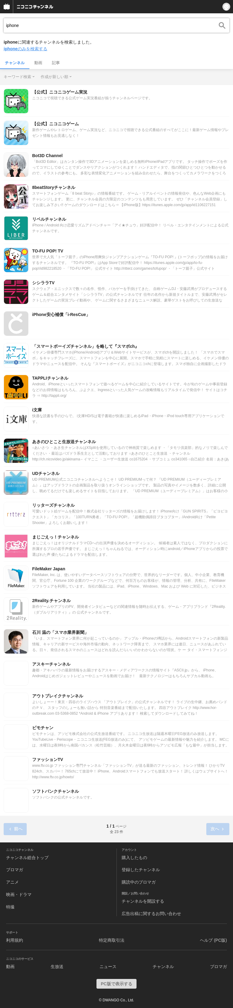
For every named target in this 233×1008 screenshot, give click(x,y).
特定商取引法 (111, 940)
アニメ (12, 882)
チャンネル (15, 63)
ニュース (108, 966)
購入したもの (134, 857)
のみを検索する (25, 48)
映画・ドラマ (19, 894)
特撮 (10, 906)
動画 (38, 63)
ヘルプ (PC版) (213, 940)
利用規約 (14, 940)
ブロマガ (14, 869)
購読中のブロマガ (139, 882)
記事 (56, 63)
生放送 (57, 966)
